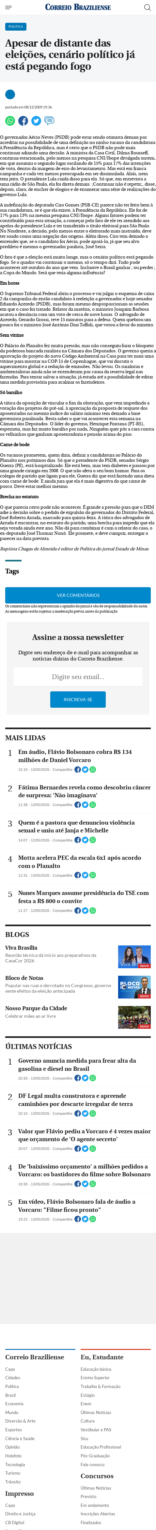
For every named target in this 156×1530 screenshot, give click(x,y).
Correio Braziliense (34, 1357)
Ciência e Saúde (20, 1438)
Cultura (88, 1421)
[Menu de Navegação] (9, 7)
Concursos (97, 1476)
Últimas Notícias (96, 1412)
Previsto (88, 1496)
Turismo (12, 1473)
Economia (14, 1403)
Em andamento (95, 1505)
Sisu (84, 1438)
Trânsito (13, 1481)
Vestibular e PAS (96, 1429)
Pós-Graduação (95, 1455)
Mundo (11, 1412)
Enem (86, 1403)
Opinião (12, 1447)
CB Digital (14, 1522)
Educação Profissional (101, 1447)
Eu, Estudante (102, 1357)
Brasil (10, 1395)
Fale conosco (92, 1464)
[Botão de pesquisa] (147, 7)
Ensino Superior (95, 1377)
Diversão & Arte (20, 1421)
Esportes (13, 1429)
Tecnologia (15, 1464)
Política (12, 1386)
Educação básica (96, 1369)
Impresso (19, 1493)
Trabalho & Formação (100, 1386)
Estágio (88, 1395)
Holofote (13, 1455)
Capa (10, 1369)
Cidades (12, 1377)
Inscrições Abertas (98, 1513)
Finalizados (91, 1522)
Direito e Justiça (20, 1513)
